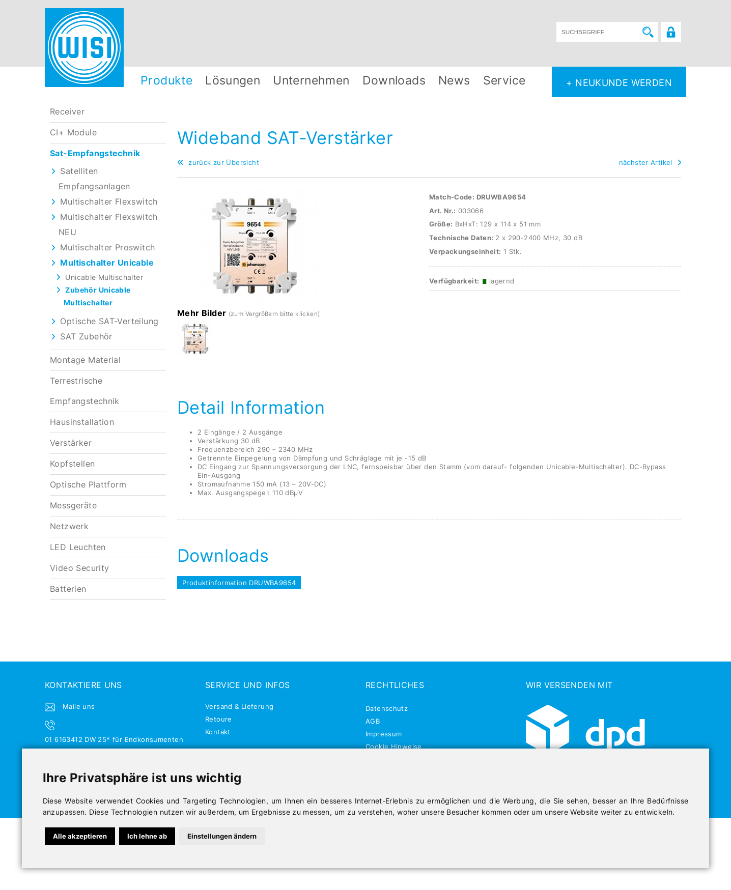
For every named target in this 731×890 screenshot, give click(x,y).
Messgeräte (73, 505)
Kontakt (218, 732)
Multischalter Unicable (107, 263)
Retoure (218, 719)
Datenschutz (387, 708)
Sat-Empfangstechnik (95, 153)
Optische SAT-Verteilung (109, 321)
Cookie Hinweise (394, 746)
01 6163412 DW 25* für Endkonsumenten (114, 739)
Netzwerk (69, 526)
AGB (373, 721)
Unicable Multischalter (104, 277)
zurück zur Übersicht (218, 162)
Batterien (68, 589)
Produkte (166, 80)
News (454, 80)
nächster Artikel (650, 162)
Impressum (384, 734)
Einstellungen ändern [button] (222, 836)
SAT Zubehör (86, 336)
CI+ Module (73, 132)
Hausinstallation (82, 422)
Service (504, 80)
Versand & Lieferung (239, 706)
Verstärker (71, 443)
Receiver (67, 112)
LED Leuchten (78, 547)
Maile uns (79, 706)
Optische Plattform (88, 485)
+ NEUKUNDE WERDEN (619, 82)
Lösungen (232, 80)
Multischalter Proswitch (107, 247)
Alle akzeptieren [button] (80, 836)
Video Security (79, 568)
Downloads (394, 80)
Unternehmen (311, 80)
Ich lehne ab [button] (147, 836)
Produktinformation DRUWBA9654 (239, 583)
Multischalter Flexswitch (108, 202)
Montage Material (85, 360)
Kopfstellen (72, 464)
